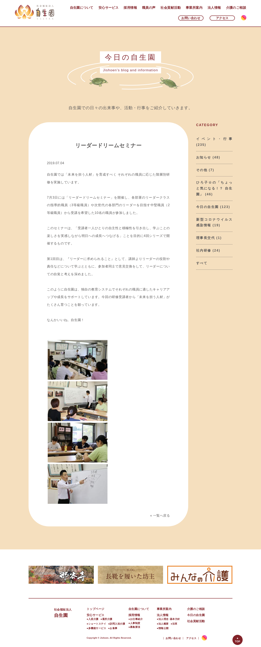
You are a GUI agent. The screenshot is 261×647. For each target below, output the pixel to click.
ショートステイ (97, 623)
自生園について (81, 7)
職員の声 (149, 7)
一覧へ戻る (161, 515)
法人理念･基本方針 (169, 619)
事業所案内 (194, 7)
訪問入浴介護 (117, 623)
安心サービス (108, 7)
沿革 (174, 623)
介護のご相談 (236, 7)
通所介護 (107, 619)
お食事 (113, 628)
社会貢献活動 (170, 7)
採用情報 (130, 7)
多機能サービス (97, 628)
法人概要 (163, 623)
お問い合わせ (190, 18)
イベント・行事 (214, 139)
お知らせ (203, 157)
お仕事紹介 (136, 619)
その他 (201, 170)
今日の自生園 (207, 207)
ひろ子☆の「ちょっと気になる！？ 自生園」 (214, 188)
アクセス (222, 18)
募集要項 (135, 627)
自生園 (70, 612)
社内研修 (203, 250)
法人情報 (214, 7)
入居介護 (93, 619)
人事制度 (135, 623)
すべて (201, 263)
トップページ (95, 609)
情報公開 (163, 628)
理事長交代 (205, 238)
